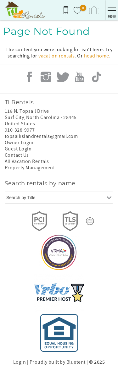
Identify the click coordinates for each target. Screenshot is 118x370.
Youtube (79, 77)
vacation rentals (56, 56)
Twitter (63, 77)
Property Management (30, 168)
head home (96, 56)
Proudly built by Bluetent (58, 362)
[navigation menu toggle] (111, 10)
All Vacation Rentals (27, 161)
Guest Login (18, 149)
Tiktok (96, 77)
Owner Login (19, 142)
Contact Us (17, 155)
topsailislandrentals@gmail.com (41, 136)
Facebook (29, 77)
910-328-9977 (20, 130)
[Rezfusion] (90, 221)
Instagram (46, 77)
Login (19, 362)
